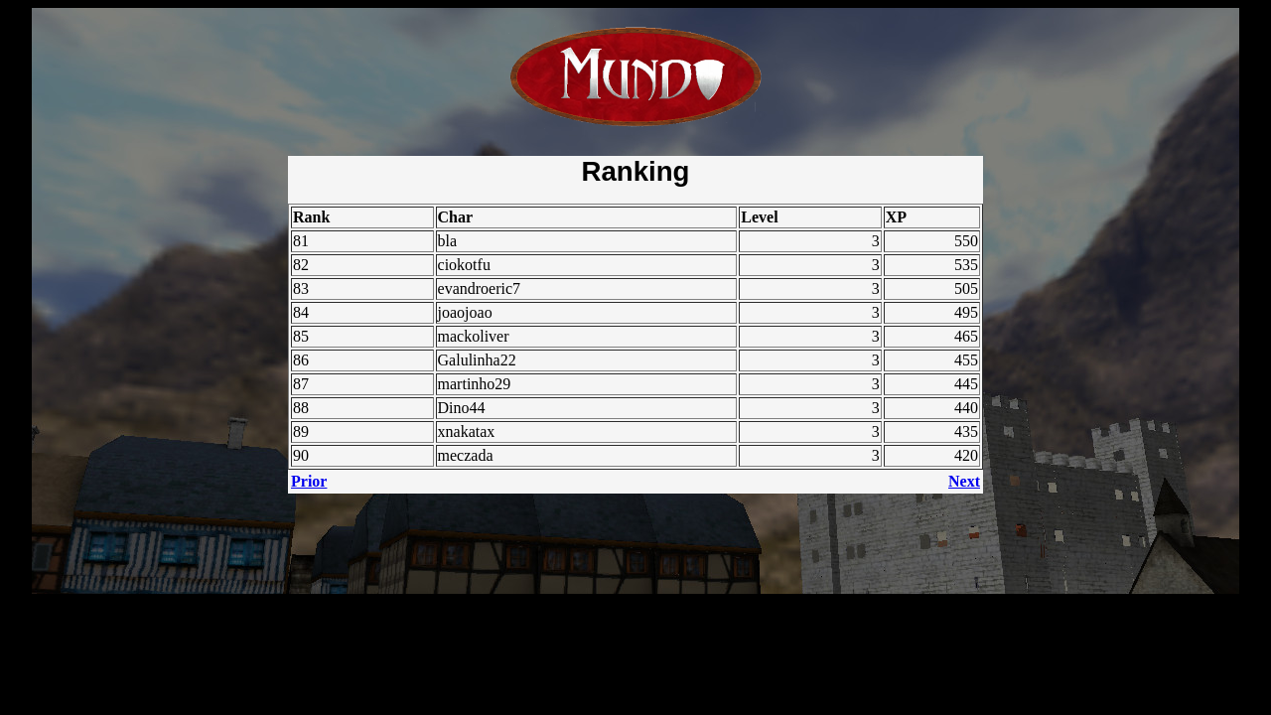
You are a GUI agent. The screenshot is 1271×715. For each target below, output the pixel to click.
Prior (309, 481)
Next (964, 481)
